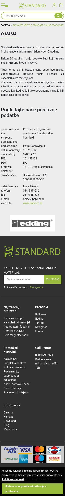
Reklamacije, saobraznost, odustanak (11, 376)
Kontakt (8, 416)
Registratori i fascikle (17, 326)
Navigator (41, 327)
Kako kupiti (10, 359)
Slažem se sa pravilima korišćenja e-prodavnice (26, 489)
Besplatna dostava (15, 363)
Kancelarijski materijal (17, 322)
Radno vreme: (43, 359)
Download (10, 421)
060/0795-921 (44, 355)
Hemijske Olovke (14, 331)
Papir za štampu (13, 318)
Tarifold (39, 323)
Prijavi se (52, 279)
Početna (5, 25)
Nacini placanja (12, 388)
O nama (8, 412)
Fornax (39, 331)
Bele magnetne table (16, 335)
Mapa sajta (10, 429)
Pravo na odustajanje (16, 392)
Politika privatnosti (15, 367)
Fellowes (40, 314)
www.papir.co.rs (32, 203)
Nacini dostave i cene (17, 384)
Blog (6, 425)
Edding (39, 318)
